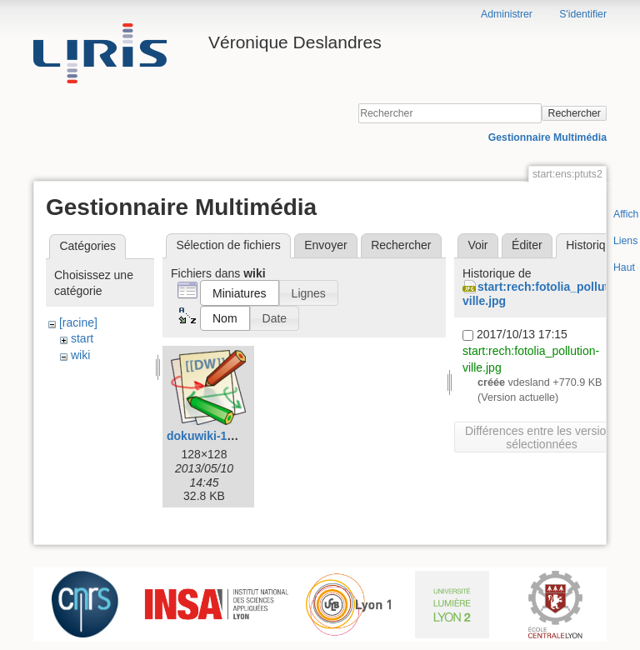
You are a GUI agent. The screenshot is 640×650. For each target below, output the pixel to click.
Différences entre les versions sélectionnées (541, 437)
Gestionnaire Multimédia (547, 137)
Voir (478, 245)
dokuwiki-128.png (215, 435)
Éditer (527, 245)
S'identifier (583, 14)
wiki (80, 355)
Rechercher (574, 113)
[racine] (78, 322)
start (82, 338)
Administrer (506, 14)
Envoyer (325, 245)
